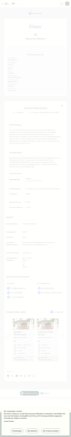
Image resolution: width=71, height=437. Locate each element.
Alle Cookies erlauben (51, 431)
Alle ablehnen (32, 431)
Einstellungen (17, 431)
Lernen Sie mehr (9, 421)
